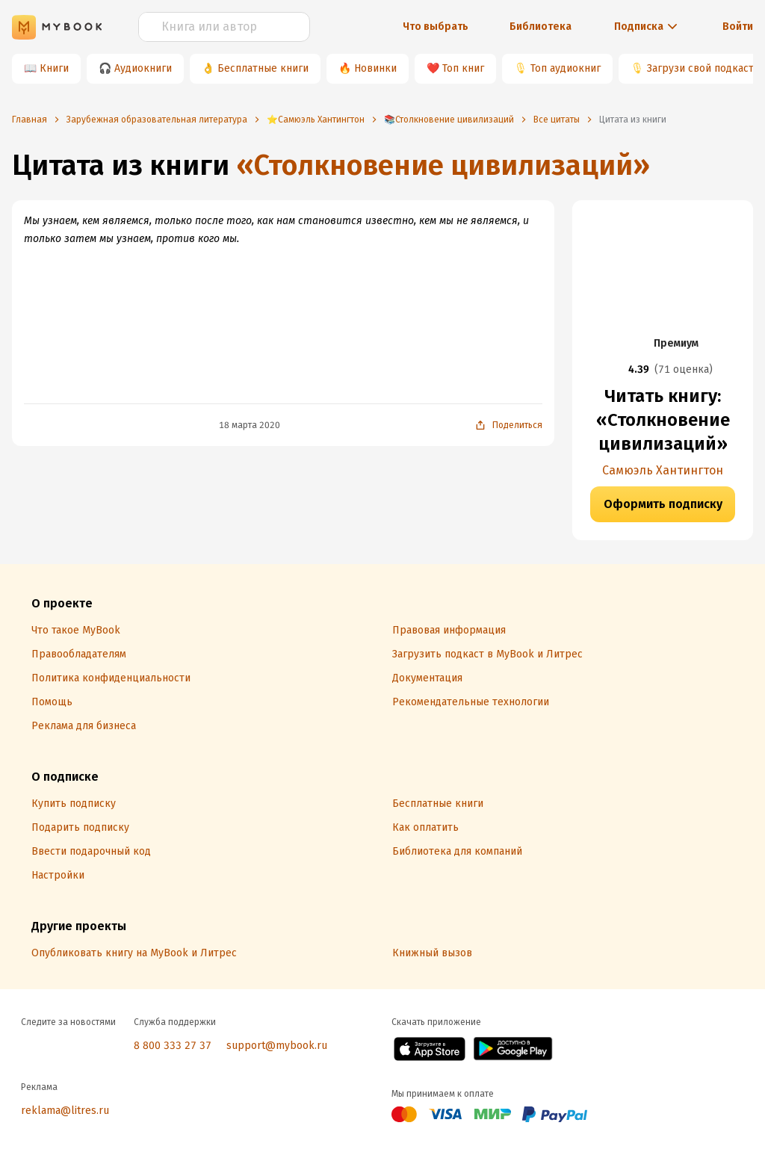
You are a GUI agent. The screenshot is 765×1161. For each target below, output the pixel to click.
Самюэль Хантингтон (662, 470)
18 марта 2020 (249, 425)
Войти (737, 26)
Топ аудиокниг (565, 68)
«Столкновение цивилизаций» (443, 165)
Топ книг (463, 68)
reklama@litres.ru (65, 1110)
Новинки (375, 68)
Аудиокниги (143, 68)
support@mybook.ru (276, 1045)
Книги (54, 68)
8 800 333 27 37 (172, 1045)
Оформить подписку (663, 504)
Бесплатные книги (263, 68)
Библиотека (541, 26)
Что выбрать (435, 26)
